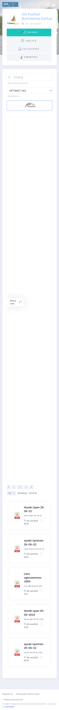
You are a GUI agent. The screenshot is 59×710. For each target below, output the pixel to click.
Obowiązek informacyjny (27, 694)
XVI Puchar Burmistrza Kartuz (37, 16)
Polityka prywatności (13, 699)
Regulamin (7, 694)
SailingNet (9, 706)
